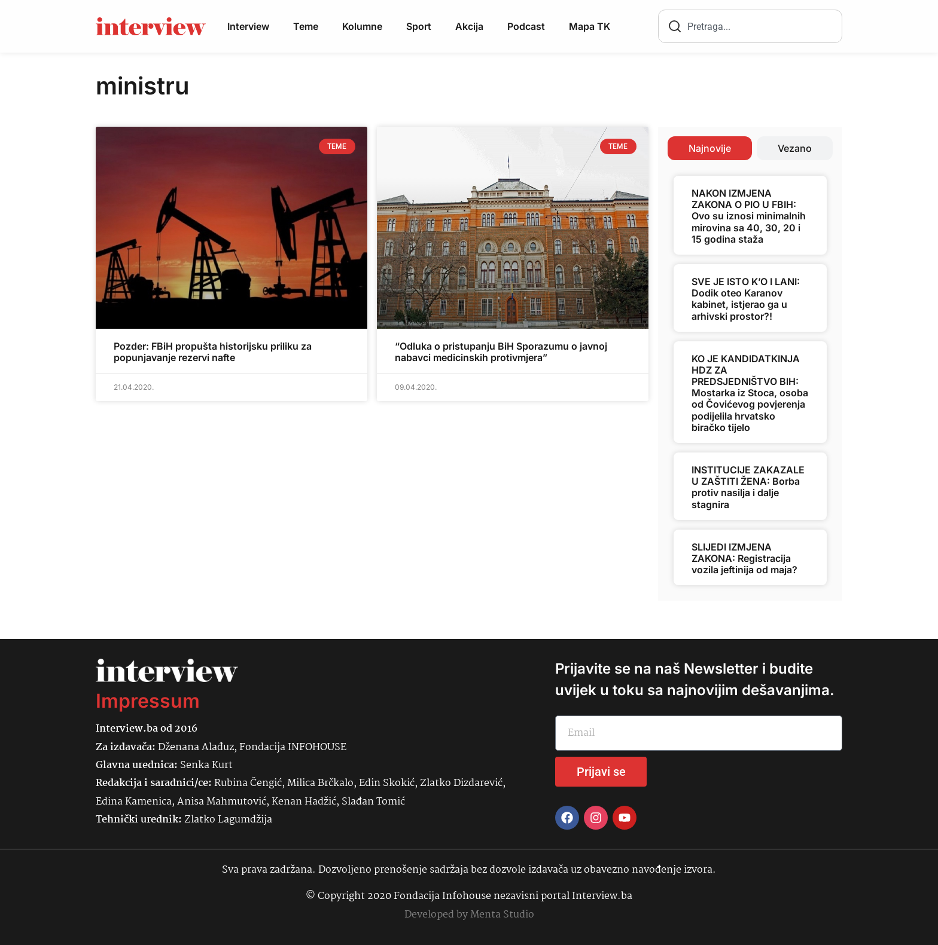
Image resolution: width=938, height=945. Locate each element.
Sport (418, 26)
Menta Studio (502, 915)
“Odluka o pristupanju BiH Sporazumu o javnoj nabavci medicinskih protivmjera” (501, 351)
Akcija (469, 26)
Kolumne (362, 26)
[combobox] (750, 26)
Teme (305, 26)
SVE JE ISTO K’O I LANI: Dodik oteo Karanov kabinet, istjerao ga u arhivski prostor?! (746, 299)
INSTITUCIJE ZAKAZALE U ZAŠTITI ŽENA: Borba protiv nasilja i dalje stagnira (748, 487)
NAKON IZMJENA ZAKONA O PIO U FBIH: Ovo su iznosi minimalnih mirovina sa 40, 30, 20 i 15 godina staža (749, 216)
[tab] (710, 148)
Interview (248, 26)
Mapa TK (589, 26)
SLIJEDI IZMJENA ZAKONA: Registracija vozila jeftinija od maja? (744, 558)
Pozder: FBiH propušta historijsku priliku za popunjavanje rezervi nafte (213, 351)
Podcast (526, 26)
